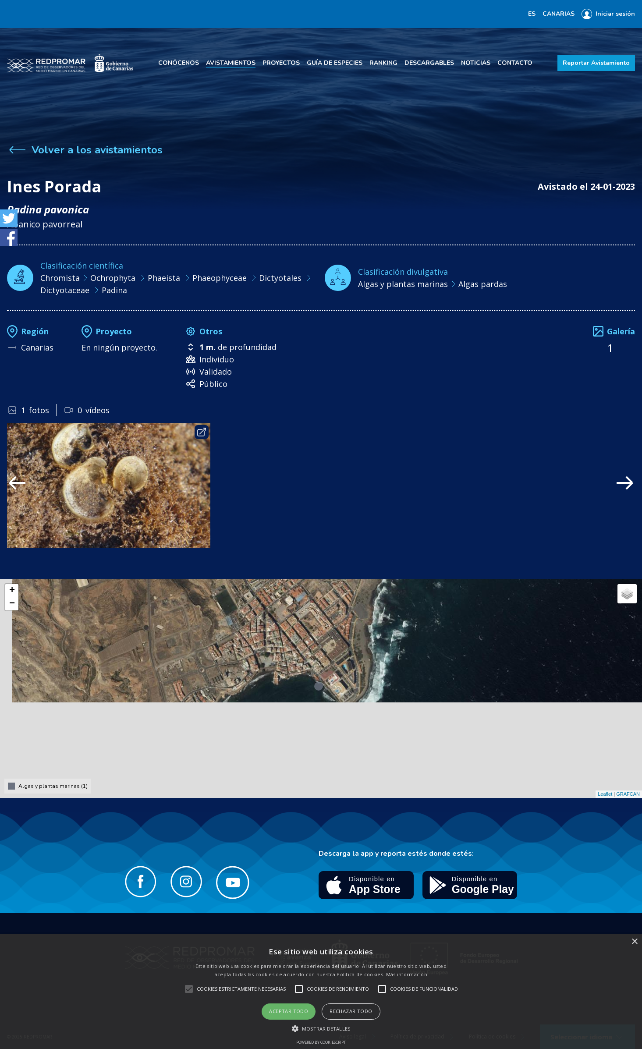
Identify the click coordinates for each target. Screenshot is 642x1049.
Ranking (383, 63)
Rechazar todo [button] (351, 1011)
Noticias (475, 63)
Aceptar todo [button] (288, 1011)
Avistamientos (230, 63)
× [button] (634, 942)
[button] (321, 1028)
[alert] (321, 991)
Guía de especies (334, 63)
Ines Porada (54, 186)
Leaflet (605, 794)
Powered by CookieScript (321, 1042)
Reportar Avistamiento (596, 63)
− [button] (12, 603)
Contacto (514, 63)
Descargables (429, 63)
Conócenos (178, 63)
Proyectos (281, 63)
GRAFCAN (628, 794)
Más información (407, 974)
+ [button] (12, 590)
